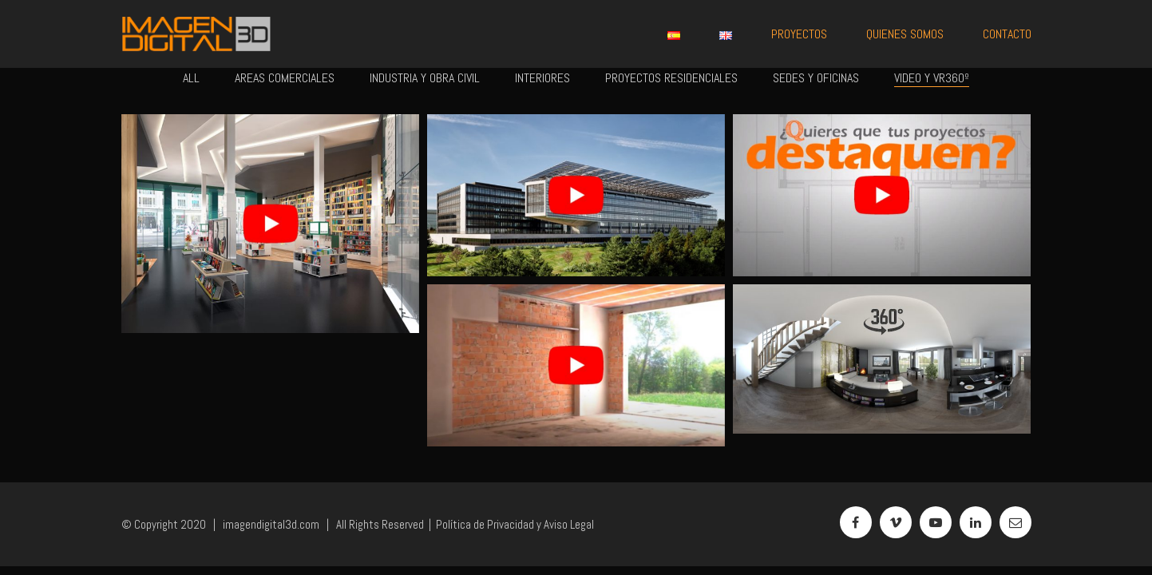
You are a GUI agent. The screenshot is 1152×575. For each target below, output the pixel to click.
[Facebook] (856, 522)
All (191, 77)
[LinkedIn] (976, 522)
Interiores (542, 77)
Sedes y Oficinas (816, 77)
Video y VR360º (931, 77)
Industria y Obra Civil (425, 77)
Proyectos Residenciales (671, 77)
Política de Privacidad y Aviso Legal (515, 524)
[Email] (1015, 522)
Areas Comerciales (285, 77)
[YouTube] (936, 522)
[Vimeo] (896, 522)
